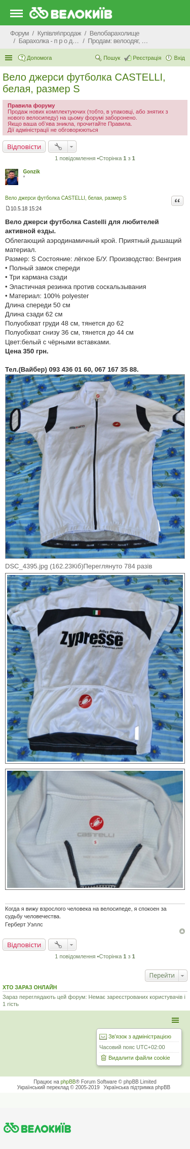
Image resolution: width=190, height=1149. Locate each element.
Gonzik (31, 171)
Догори (182, 931)
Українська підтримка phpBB (136, 1087)
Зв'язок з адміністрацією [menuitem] (139, 1036)
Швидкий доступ (9, 58)
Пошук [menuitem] (111, 58)
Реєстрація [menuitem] (147, 58)
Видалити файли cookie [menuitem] (139, 1058)
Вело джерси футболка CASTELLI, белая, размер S (66, 198)
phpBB (68, 1082)
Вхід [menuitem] (179, 58)
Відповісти (24, 146)
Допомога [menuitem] (39, 58)
